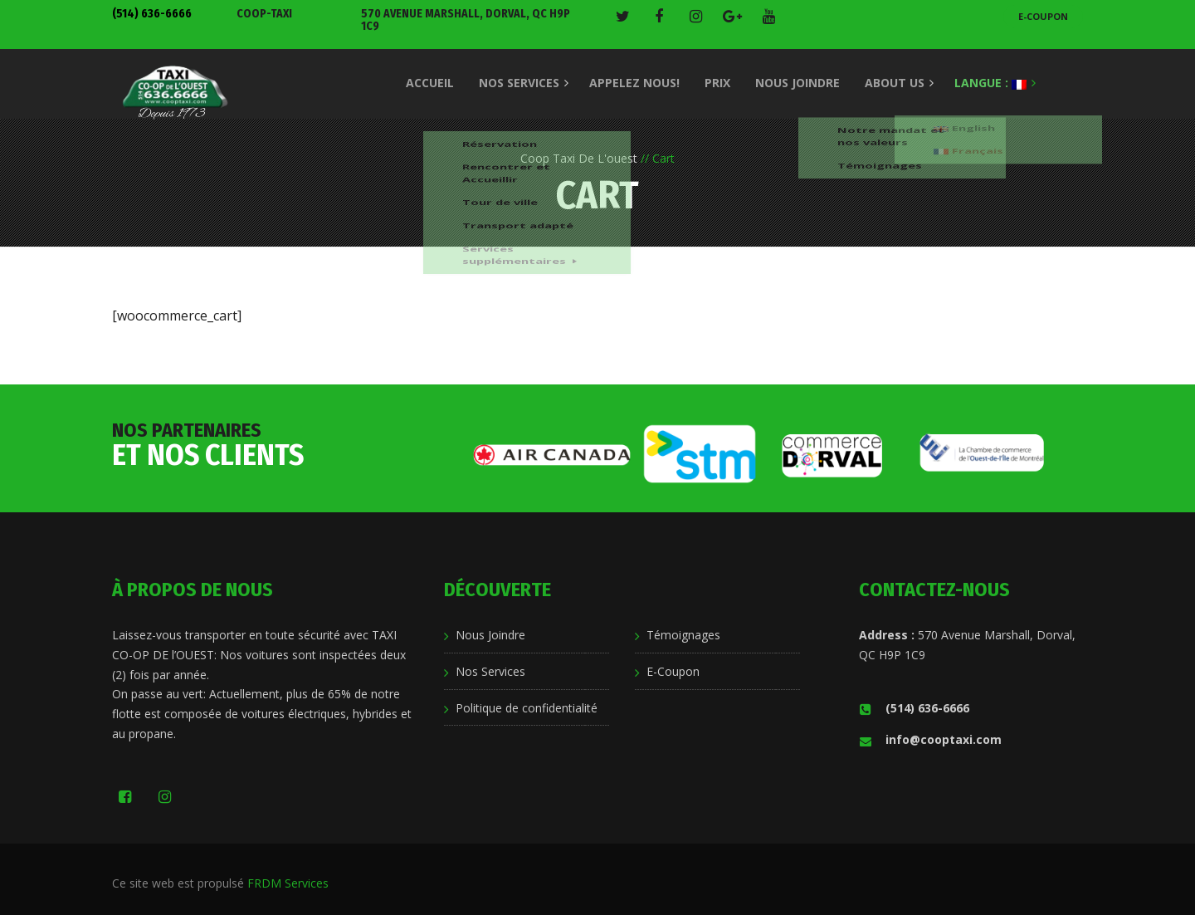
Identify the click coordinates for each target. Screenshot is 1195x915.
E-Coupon (1043, 16)
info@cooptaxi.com (930, 739)
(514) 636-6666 (152, 14)
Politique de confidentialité (527, 708)
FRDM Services (288, 883)
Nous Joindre (490, 635)
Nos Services (490, 671)
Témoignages (683, 635)
